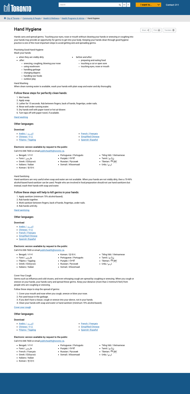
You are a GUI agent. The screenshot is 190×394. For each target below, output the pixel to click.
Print (155, 30)
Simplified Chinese (90, 136)
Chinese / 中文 (26, 136)
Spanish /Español (89, 139)
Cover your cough (22, 307)
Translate (167, 30)
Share (146, 30)
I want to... (146, 4)
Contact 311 (172, 4)
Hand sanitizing (21, 210)
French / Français (89, 133)
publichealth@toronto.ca (52, 150)
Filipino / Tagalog (27, 139)
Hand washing (21, 117)
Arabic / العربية (26, 133)
